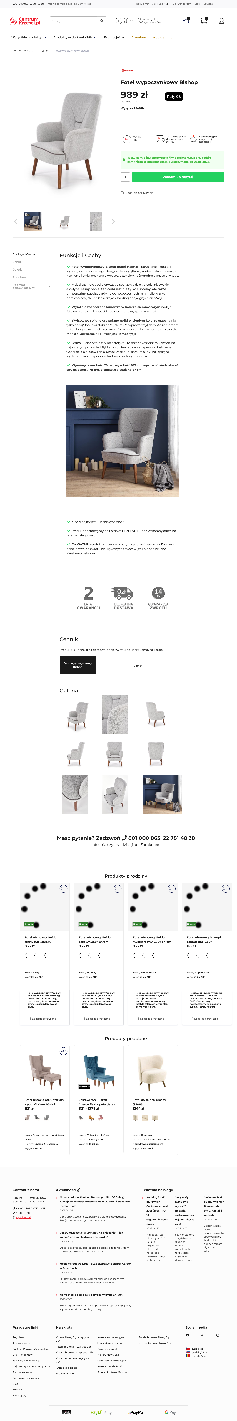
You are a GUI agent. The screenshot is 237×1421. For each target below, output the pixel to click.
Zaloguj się (19, 1395)
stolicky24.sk (196, 1352)
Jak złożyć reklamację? (26, 1360)
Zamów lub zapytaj (178, 177)
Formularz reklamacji (26, 1377)
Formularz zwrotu (23, 1372)
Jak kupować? (160, 3)
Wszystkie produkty (26, 37)
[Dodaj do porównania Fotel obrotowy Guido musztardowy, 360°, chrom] (137, 1018)
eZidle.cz (194, 1348)
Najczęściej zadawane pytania (31, 1366)
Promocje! (112, 37)
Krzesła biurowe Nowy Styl (155, 1342)
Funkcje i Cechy (24, 254)
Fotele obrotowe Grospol (112, 1372)
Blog (197, 3)
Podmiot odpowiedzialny (32, 286)
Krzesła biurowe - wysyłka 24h (74, 1352)
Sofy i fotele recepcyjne (111, 1360)
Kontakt (208, 3)
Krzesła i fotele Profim (110, 1366)
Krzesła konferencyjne (110, 1337)
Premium (138, 37)
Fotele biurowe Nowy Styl (154, 1337)
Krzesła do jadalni (108, 1348)
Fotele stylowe (65, 1373)
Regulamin (142, 3)
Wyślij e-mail (23, 1217)
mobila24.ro (196, 1356)
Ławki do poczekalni (110, 1342)
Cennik (18, 262)
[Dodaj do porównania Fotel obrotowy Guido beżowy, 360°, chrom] (83, 1018)
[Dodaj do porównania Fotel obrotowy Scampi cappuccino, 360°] (191, 1018)
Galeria (17, 269)
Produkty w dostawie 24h (72, 37)
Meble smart (162, 37)
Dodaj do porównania (137, 193)
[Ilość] (125, 177)
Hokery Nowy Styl (108, 1354)
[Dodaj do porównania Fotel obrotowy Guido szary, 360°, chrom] (29, 1018)
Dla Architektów (181, 3)
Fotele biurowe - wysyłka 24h (74, 1346)
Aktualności (68, 1190)
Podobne (19, 277)
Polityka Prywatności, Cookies (31, 1348)
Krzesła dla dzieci (66, 1367)
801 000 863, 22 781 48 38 (27, 3)
